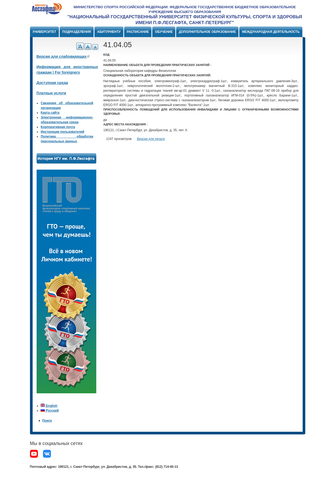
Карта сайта (50, 112)
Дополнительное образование (207, 32)
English (49, 406)
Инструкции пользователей (62, 132)
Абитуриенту (109, 32)
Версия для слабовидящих (63, 56)
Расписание (138, 32)
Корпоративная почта (58, 127)
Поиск (47, 420)
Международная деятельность (270, 32)
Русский (50, 410)
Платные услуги (51, 93)
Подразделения (76, 32)
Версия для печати (151, 139)
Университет (44, 32)
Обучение (164, 32)
